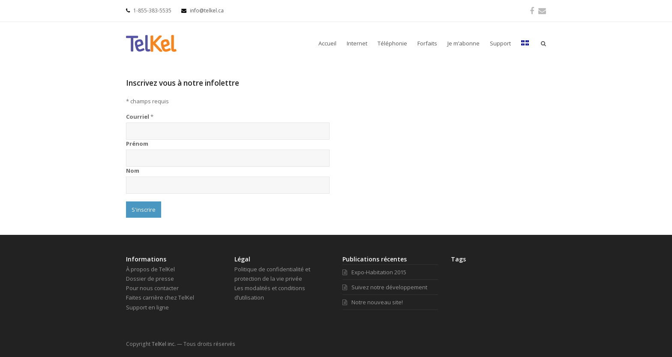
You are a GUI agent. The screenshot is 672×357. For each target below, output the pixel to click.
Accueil (327, 43)
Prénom (137, 143)
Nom (132, 170)
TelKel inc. (164, 344)
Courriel (139, 116)
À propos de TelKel (150, 269)
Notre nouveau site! (372, 302)
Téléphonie (392, 43)
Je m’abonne (463, 43)
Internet (357, 43)
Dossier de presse (150, 278)
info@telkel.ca (202, 10)
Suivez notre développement (384, 287)
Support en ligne (147, 307)
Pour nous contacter (152, 288)
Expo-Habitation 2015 (374, 272)
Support (500, 43)
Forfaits (427, 43)
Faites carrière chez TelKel (160, 297)
